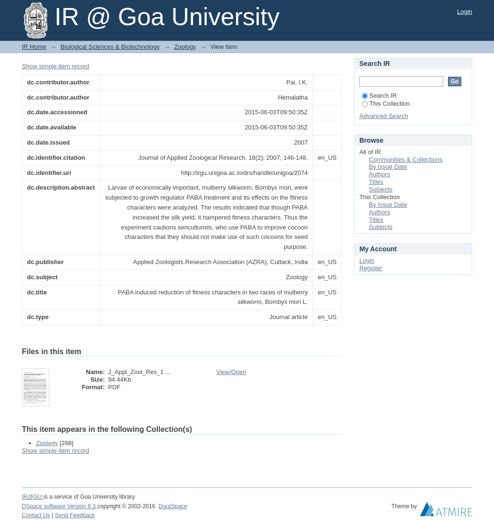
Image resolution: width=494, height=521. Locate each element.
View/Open (231, 371)
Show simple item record (55, 66)
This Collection (386, 103)
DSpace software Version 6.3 (59, 506)
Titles (376, 181)
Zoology (185, 46)
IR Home (34, 46)
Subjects (381, 189)
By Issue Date (388, 166)
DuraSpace (172, 506)
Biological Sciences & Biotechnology (110, 46)
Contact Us (36, 515)
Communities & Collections (405, 159)
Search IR (379, 95)
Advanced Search (383, 115)
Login (464, 11)
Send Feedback (75, 515)
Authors (379, 174)
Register (370, 268)
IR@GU (33, 497)
